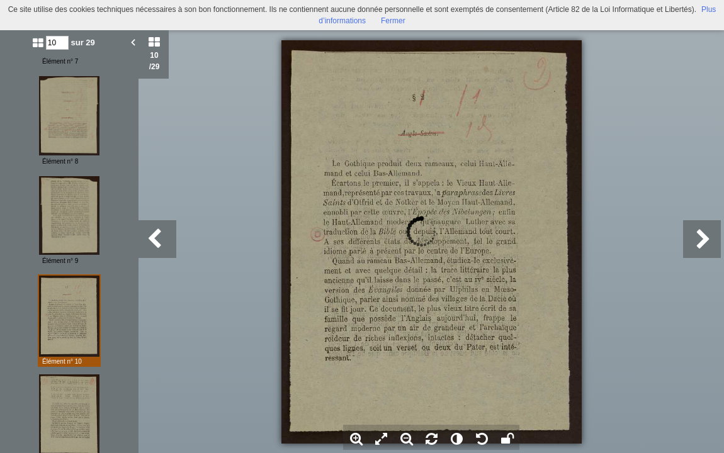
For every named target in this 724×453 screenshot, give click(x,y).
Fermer (393, 20)
